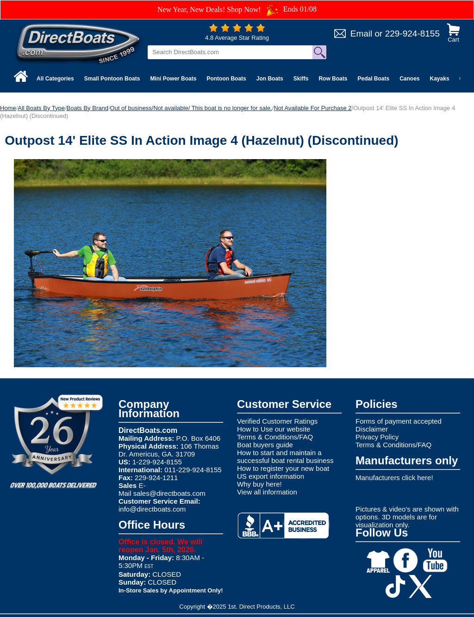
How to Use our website (273, 429)
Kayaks (439, 78)
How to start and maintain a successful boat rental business (285, 456)
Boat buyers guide (265, 445)
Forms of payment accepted (399, 421)
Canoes (409, 78)
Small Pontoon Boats (112, 78)
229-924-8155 (412, 33)
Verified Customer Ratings (277, 421)
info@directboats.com (152, 509)
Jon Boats (269, 78)
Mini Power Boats (173, 78)
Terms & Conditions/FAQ (275, 437)
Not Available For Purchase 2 (312, 108)
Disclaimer (372, 429)
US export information (270, 476)
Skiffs (301, 78)
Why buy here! (259, 484)
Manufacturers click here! (394, 477)
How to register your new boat (283, 468)
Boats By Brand (87, 108)
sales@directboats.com (169, 493)
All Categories (55, 78)
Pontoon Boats (226, 78)
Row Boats (332, 78)
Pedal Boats (373, 78)
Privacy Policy (377, 437)
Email (361, 33)
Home (8, 108)
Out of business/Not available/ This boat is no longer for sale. (191, 108)
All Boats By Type (41, 108)
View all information (267, 492)
